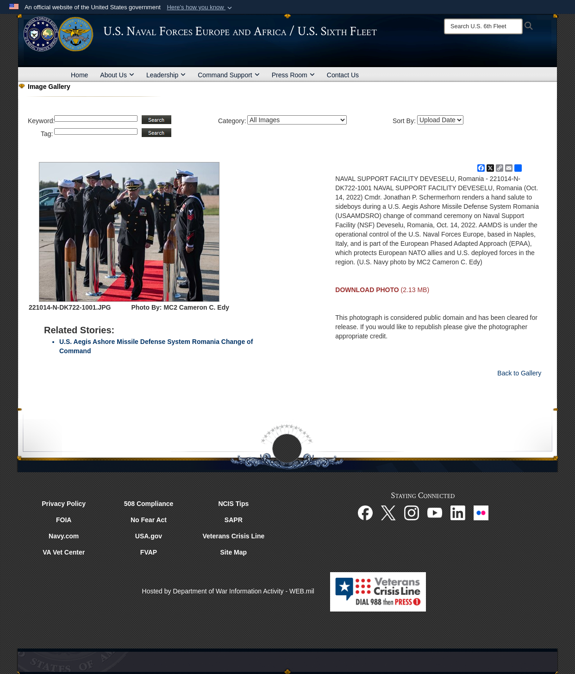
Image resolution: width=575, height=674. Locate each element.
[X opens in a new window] (388, 512)
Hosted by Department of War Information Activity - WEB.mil (228, 591)
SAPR (234, 520)
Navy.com (64, 536)
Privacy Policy (64, 503)
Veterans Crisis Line (233, 536)
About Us (117, 75)
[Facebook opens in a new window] (365, 512)
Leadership (166, 75)
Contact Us (343, 75)
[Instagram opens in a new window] (411, 512)
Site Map (233, 552)
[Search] (483, 26)
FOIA (63, 520)
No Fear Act (149, 520)
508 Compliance (149, 503)
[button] (200, 7)
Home (79, 75)
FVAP (148, 552)
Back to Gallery (519, 373)
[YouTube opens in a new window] (434, 512)
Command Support (229, 75)
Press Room (293, 75)
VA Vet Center (64, 552)
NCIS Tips (233, 503)
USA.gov (148, 536)
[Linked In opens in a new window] (457, 512)
